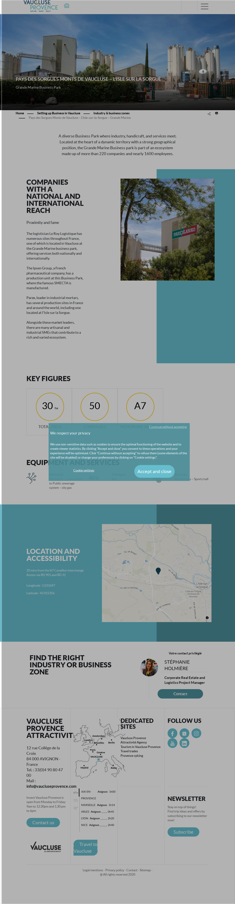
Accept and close (154, 471)
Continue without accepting (168, 427)
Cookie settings (83, 470)
